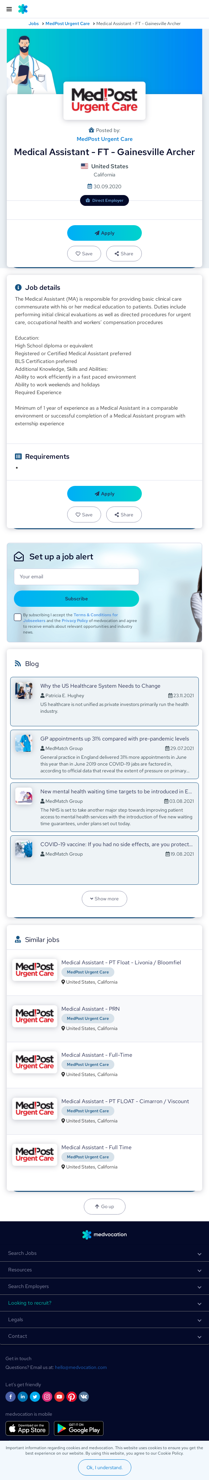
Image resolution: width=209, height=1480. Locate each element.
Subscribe (76, 599)
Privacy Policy (75, 620)
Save (84, 254)
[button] (104, 1253)
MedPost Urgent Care (67, 23)
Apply (105, 233)
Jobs (33, 23)
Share (124, 254)
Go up (104, 1206)
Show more (104, 899)
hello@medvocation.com (81, 1367)
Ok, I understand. (105, 1467)
